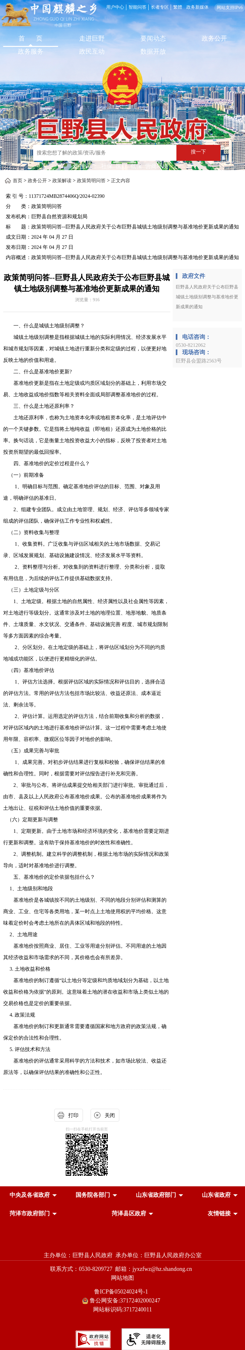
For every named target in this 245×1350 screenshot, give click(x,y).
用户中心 (115, 7)
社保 (107, 166)
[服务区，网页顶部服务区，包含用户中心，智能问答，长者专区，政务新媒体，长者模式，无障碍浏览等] (174, 7)
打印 (73, 1115)
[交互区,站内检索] (121, 153)
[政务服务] (30, 52)
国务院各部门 (93, 1195)
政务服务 (30, 51)
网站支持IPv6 (230, 7)
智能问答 (137, 7)
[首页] (30, 39)
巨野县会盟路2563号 (199, 360)
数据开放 (153, 51)
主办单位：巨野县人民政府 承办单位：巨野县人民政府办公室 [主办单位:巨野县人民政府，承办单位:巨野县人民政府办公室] (123, 1255)
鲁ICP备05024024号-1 (122, 1291)
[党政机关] (122, 1241)
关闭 (110, 1115)
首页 (17, 180)
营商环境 (156, 166)
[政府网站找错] (93, 1338)
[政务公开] (214, 39)
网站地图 (122, 1278)
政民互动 (92, 51)
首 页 (30, 38)
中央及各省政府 (30, 1195)
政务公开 (214, 38)
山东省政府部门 (156, 1195)
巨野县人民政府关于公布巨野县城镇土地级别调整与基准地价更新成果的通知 (207, 297)
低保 (136, 166)
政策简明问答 (91, 180)
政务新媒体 (197, 7)
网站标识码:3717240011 (122, 1309)
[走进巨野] (91, 39)
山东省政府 (216, 1195)
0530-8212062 (190, 345)
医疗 (121, 166)
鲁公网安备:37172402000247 (122, 1300)
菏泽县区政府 (129, 1213)
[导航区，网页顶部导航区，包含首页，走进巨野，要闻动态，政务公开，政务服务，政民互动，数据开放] (122, 46)
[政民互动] (91, 52)
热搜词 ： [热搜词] (86, 166)
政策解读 (61, 180)
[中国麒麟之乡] (49, 15)
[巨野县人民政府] (122, 125)
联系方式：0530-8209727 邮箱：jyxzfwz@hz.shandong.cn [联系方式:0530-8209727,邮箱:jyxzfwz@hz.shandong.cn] (122, 1269)
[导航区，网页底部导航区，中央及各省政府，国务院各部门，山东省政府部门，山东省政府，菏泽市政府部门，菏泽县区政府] (122, 1204)
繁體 (177, 7)
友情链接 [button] (219, 1213)
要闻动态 (153, 38)
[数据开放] (153, 52)
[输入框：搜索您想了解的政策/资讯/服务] (104, 153)
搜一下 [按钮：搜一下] (198, 151)
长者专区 (160, 7)
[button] (30, 1195)
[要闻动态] (153, 39)
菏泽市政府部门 (30, 1213)
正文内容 (120, 180)
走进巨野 (92, 38)
